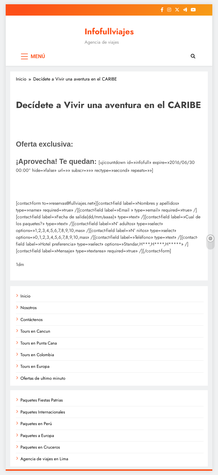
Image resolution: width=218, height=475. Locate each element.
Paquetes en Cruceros (40, 447)
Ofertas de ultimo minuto (42, 378)
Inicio (25, 296)
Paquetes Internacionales (42, 412)
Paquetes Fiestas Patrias (41, 400)
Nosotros (28, 308)
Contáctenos (31, 319)
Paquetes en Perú (36, 424)
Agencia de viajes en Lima (44, 459)
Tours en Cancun (35, 331)
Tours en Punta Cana (38, 343)
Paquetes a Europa (37, 435)
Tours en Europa (34, 366)
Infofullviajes (109, 31)
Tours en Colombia (37, 355)
